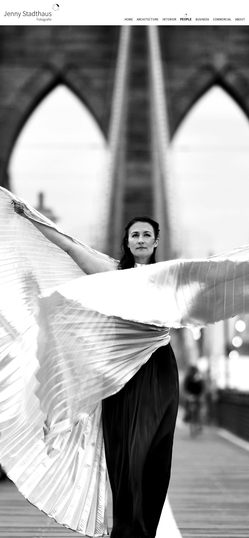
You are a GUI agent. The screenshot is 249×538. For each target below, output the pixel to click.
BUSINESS (202, 19)
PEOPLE (186, 19)
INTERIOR (169, 19)
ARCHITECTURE (148, 19)
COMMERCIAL (222, 19)
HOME (128, 19)
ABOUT (240, 19)
